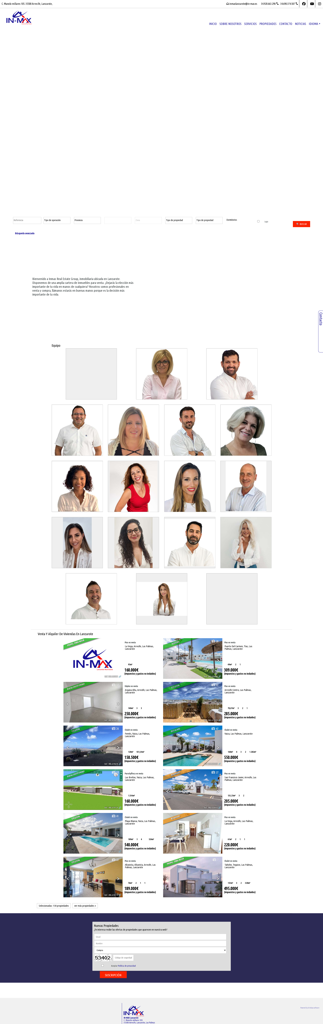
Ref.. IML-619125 (211, 764)
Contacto (285, 23)
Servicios (250, 23)
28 (214, 641)
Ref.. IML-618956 (211, 807)
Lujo (262, 221)
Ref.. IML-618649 (211, 851)
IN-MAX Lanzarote (131, 1018)
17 (115, 685)
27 (115, 772)
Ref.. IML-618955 (111, 851)
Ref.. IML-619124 (111, 807)
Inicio (213, 23)
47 (214, 728)
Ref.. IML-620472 (111, 720)
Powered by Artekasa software (309, 1008)
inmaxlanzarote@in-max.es (243, 3)
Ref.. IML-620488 (211, 676)
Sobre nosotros (230, 23)
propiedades (267, 23)
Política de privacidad (127, 966)
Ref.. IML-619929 (211, 720)
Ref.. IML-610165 (211, 895)
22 (115, 859)
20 (115, 728)
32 (214, 685)
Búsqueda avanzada (24, 233)
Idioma (314, 23)
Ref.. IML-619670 (111, 764)
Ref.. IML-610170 (111, 895)
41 (115, 816)
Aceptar (123, 966)
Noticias (300, 23)
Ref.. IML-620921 (111, 676)
